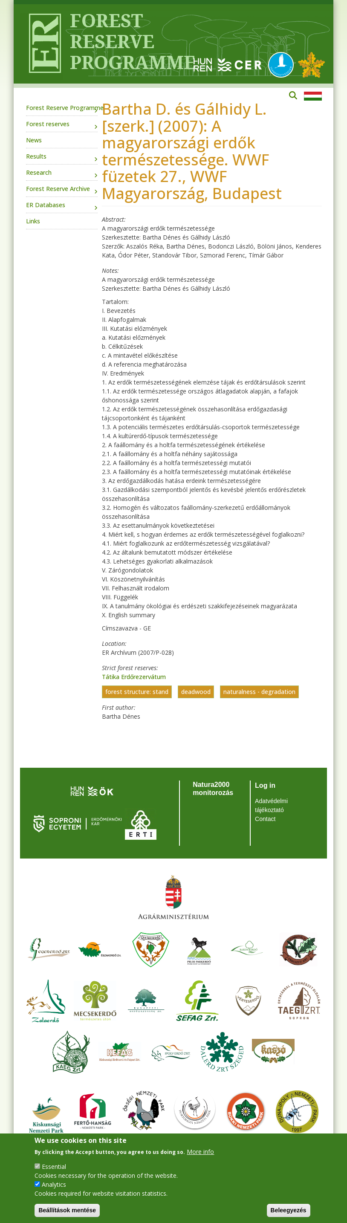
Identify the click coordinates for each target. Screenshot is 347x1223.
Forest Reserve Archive (58, 189)
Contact (265, 818)
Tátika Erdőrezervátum (134, 677)
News (34, 140)
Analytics (54, 1184)
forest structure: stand (136, 692)
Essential (54, 1166)
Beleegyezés (289, 1210)
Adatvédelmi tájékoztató (271, 805)
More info (200, 1152)
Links (33, 221)
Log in (265, 785)
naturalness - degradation (259, 692)
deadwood (196, 692)
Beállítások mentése (67, 1210)
